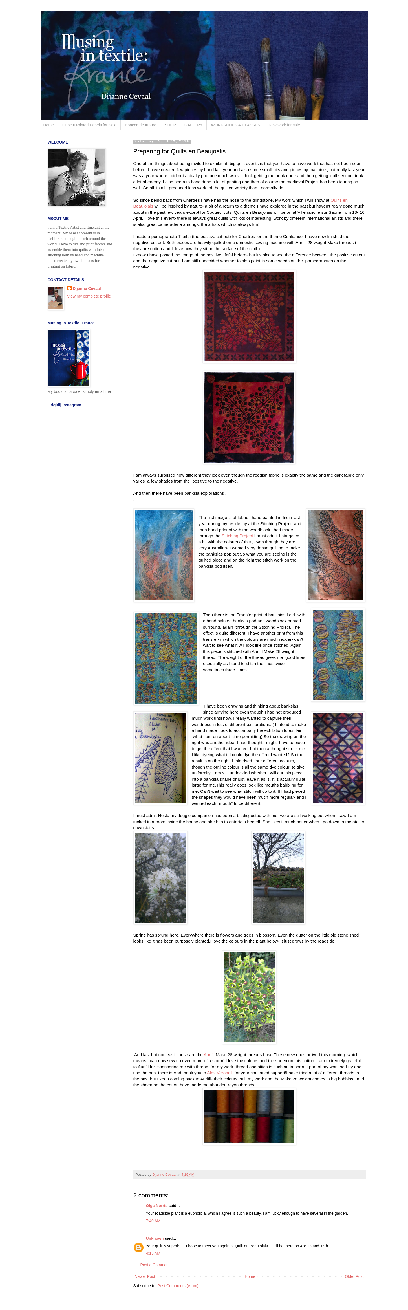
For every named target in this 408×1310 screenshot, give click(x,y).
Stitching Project (237, 535)
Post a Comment (155, 1265)
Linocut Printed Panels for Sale (89, 125)
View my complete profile (89, 296)
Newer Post (145, 1276)
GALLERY (193, 125)
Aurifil (210, 1054)
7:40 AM (153, 1221)
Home (48, 125)
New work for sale (284, 125)
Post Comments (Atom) (177, 1285)
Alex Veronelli (220, 1072)
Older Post (354, 1276)
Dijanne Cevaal (87, 288)
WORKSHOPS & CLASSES (235, 125)
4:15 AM (153, 1253)
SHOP (170, 125)
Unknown (155, 1238)
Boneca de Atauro (140, 125)
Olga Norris (156, 1205)
